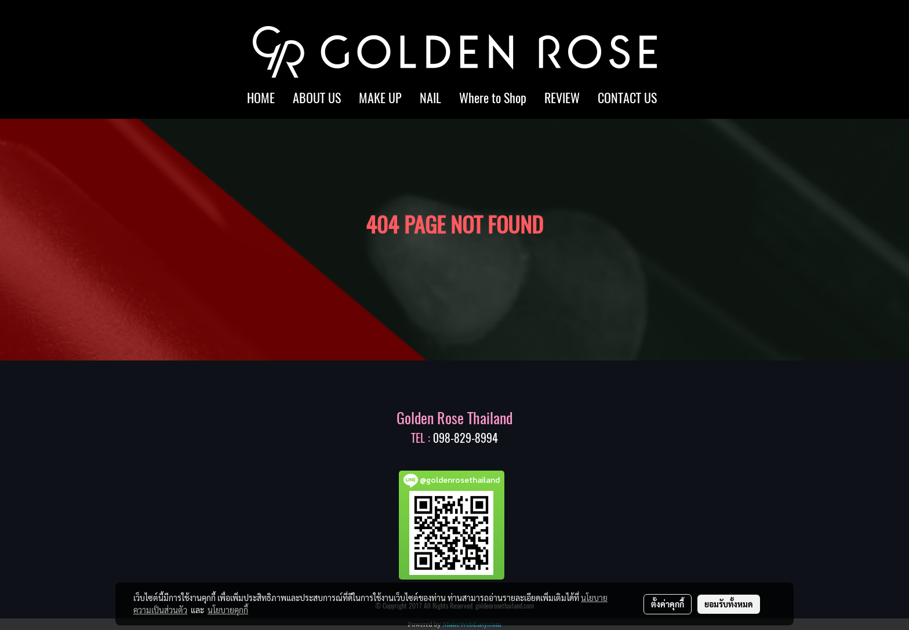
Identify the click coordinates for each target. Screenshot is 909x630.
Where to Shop (492, 98)
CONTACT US (627, 98)
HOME (261, 98)
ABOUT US (317, 98)
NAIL (430, 98)
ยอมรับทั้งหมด (728, 604)
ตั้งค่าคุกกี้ (667, 604)
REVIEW (562, 98)
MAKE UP (380, 98)
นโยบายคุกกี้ (228, 609)
